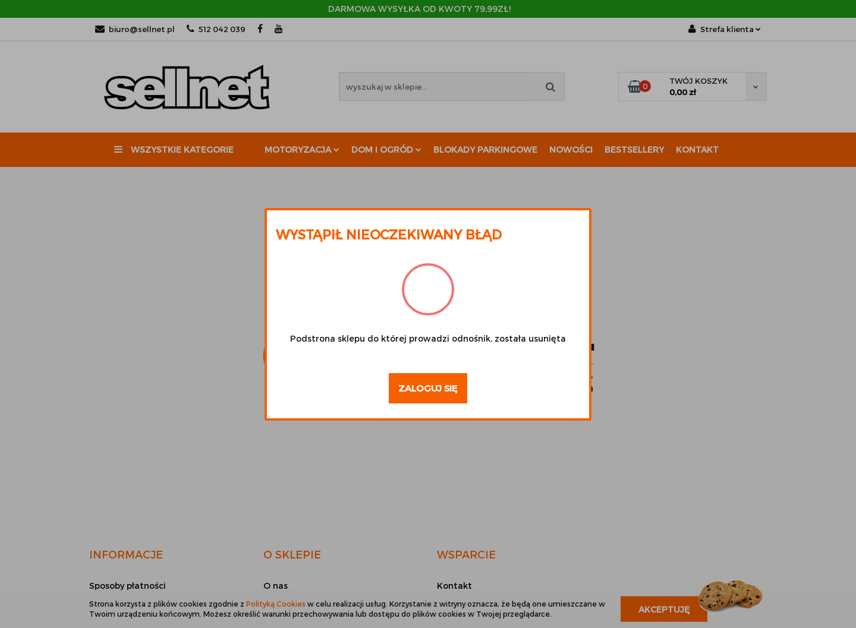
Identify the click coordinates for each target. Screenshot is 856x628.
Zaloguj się (428, 388)
